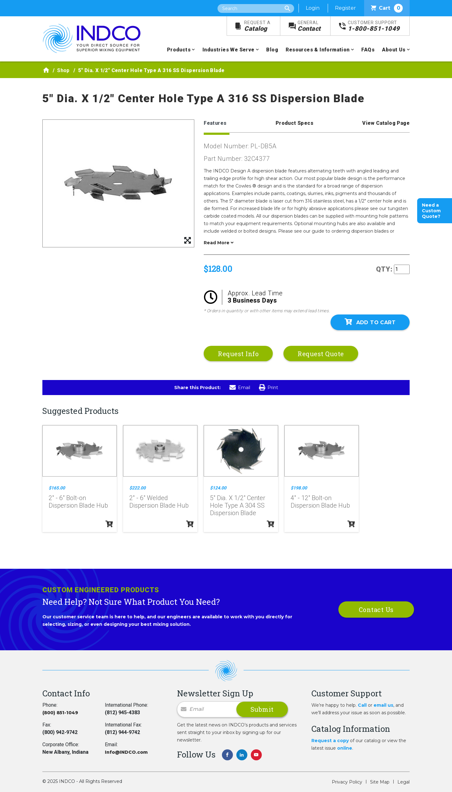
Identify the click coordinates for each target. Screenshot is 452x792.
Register (345, 8)
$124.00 (218, 487)
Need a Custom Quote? (431, 210)
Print (268, 387)
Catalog (257, 26)
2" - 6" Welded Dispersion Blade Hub (159, 501)
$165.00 (57, 487)
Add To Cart (370, 322)
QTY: (384, 269)
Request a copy (330, 740)
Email (239, 387)
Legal (403, 782)
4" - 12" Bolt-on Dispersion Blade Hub (320, 501)
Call (362, 705)
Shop (63, 70)
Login (313, 8)
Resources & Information (317, 50)
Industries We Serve (228, 50)
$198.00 (299, 487)
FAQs (367, 50)
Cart (387, 8)
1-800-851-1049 (374, 26)
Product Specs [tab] (294, 123)
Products (179, 50)
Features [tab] (215, 123)
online (344, 748)
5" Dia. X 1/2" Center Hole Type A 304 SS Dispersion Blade (237, 505)
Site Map (380, 782)
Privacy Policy (347, 782)
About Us (393, 50)
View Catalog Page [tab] (386, 123)
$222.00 (137, 487)
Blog (272, 50)
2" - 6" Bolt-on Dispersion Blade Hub (78, 501)
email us (383, 705)
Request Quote (321, 354)
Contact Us (376, 609)
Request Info (238, 354)
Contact (309, 26)
